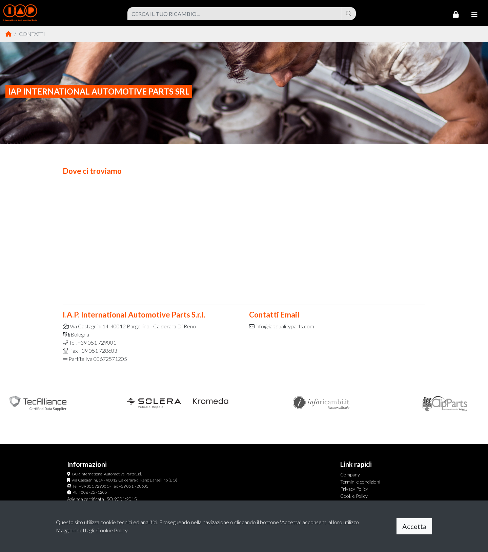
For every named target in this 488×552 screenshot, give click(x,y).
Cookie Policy (354, 496)
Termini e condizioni (360, 482)
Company (350, 474)
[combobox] (234, 13)
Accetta (414, 526)
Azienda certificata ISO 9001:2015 (102, 499)
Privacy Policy (354, 489)
